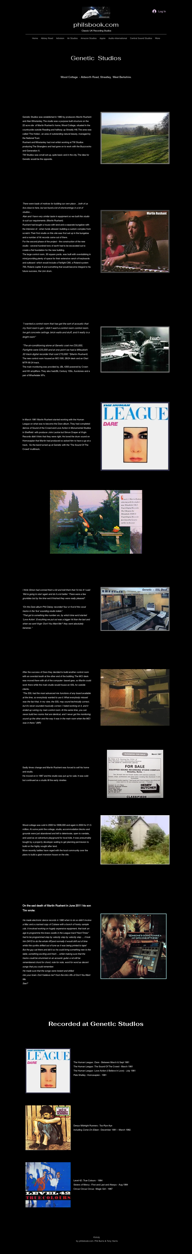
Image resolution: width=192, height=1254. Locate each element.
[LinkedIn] (100, 1227)
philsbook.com (96, 24)
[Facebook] (91, 1227)
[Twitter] (96, 1227)
